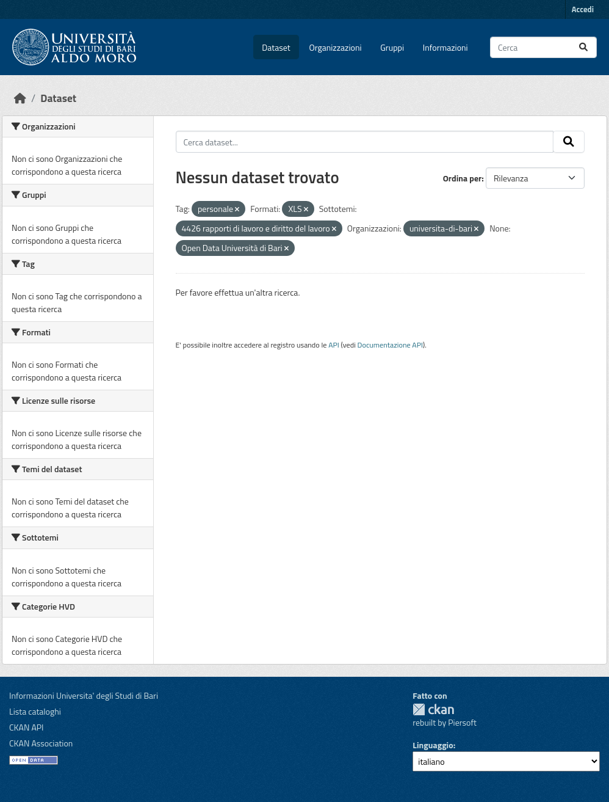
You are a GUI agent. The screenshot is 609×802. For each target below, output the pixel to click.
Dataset (276, 47)
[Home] (20, 98)
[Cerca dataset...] (543, 47)
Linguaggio (433, 744)
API (333, 345)
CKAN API (26, 727)
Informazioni (445, 47)
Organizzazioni (335, 47)
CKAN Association (41, 743)
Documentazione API (390, 345)
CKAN (433, 709)
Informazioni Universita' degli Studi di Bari (83, 695)
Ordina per (462, 178)
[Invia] (583, 47)
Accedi (583, 9)
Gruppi (392, 47)
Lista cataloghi (35, 711)
